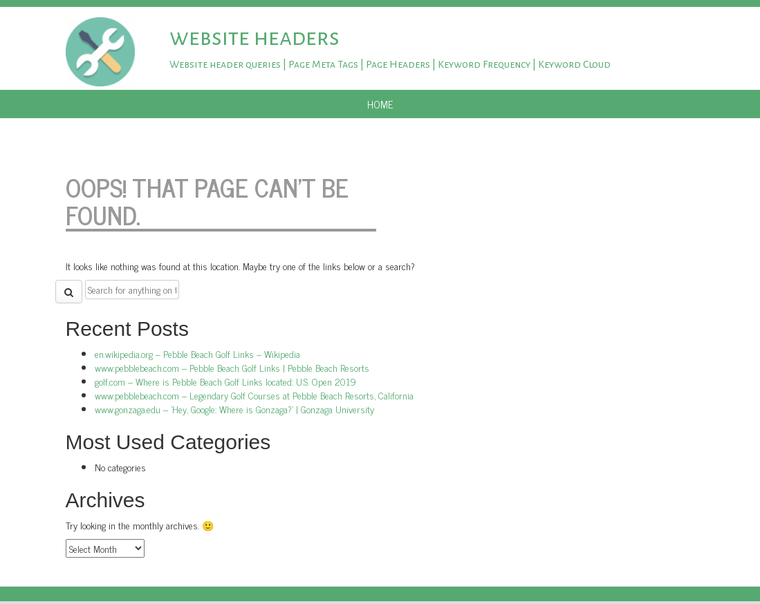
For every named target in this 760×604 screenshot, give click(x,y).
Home (380, 104)
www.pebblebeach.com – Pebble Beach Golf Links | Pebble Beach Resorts (232, 367)
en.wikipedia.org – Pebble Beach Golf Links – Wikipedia (197, 353)
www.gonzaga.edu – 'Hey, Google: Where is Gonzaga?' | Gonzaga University (234, 409)
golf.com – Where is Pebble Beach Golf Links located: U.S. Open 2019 (225, 381)
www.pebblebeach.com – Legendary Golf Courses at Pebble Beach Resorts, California (254, 395)
